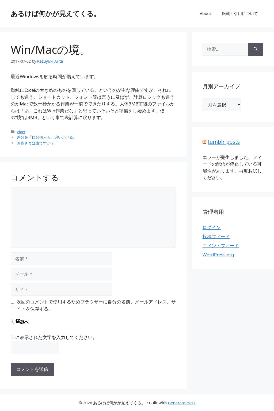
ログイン (212, 227)
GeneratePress (181, 402)
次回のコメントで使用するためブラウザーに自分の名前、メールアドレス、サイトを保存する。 (96, 305)
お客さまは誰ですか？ (35, 143)
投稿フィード (216, 236)
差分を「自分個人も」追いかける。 (47, 137)
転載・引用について (240, 13)
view (21, 131)
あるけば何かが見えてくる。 (55, 13)
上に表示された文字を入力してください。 (54, 337)
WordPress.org (218, 255)
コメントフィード (221, 245)
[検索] (255, 49)
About (205, 13)
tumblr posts (224, 141)
